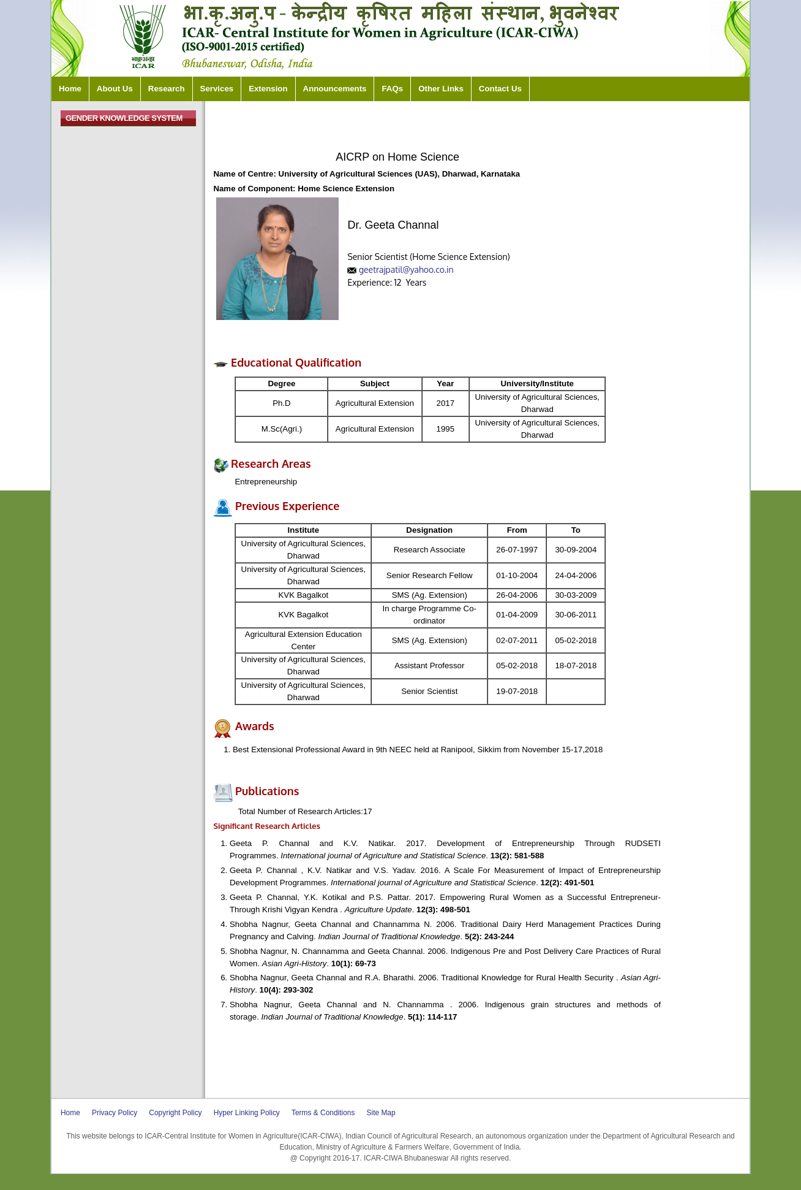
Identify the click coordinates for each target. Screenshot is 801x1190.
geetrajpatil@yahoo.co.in (406, 269)
